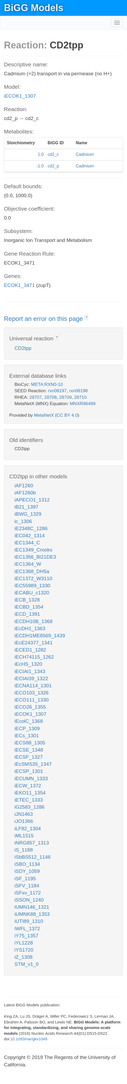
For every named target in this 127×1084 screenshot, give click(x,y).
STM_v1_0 (26, 964)
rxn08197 (57, 390)
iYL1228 (23, 943)
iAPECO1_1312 (32, 500)
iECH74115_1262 (34, 657)
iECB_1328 (27, 600)
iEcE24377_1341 (33, 642)
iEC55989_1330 (32, 585)
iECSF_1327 (28, 757)
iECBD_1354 (28, 607)
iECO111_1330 (31, 700)
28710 (80, 397)
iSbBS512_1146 (32, 857)
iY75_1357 (26, 935)
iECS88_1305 (29, 742)
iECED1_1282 (30, 650)
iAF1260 (23, 485)
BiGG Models (33, 7)
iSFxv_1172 (27, 893)
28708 (50, 397)
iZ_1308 (23, 957)
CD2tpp (22, 348)
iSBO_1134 (27, 864)
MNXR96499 (82, 403)
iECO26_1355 (30, 707)
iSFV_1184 (26, 885)
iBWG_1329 (27, 514)
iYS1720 (23, 950)
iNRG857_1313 (31, 843)
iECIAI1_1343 (29, 671)
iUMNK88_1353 (32, 914)
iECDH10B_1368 (33, 621)
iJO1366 (23, 821)
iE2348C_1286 (31, 528)
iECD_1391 (27, 614)
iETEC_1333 (28, 800)
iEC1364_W (27, 564)
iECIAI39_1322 (31, 678)
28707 (35, 397)
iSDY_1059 (27, 871)
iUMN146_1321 (31, 907)
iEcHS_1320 (28, 664)
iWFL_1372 (27, 928)
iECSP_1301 (28, 771)
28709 (65, 397)
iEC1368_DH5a (31, 571)
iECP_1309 (27, 728)
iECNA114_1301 (33, 685)
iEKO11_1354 (29, 792)
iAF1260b (25, 492)
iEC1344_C (27, 542)
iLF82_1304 (27, 828)
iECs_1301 (26, 735)
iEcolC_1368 (28, 721)
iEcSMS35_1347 (33, 764)
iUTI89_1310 (28, 921)
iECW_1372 (27, 785)
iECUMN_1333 (31, 778)
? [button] (86, 317)
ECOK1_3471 (19, 285)
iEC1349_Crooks (33, 550)
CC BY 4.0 (67, 415)
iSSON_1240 (29, 900)
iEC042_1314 (29, 535)
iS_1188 (23, 850)
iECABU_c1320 (31, 592)
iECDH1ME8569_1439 (39, 635)
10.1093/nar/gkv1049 (28, 1039)
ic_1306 (23, 521)
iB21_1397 (26, 507)
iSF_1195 (25, 878)
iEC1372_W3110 (33, 578)
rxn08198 (78, 390)
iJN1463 (23, 814)
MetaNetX (44, 415)
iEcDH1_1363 (29, 628)
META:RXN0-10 (47, 384)
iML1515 (24, 835)
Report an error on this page (44, 318)
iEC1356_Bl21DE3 (35, 557)
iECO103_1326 (31, 692)
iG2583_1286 (29, 807)
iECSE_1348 (28, 750)
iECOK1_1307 (20, 96)
